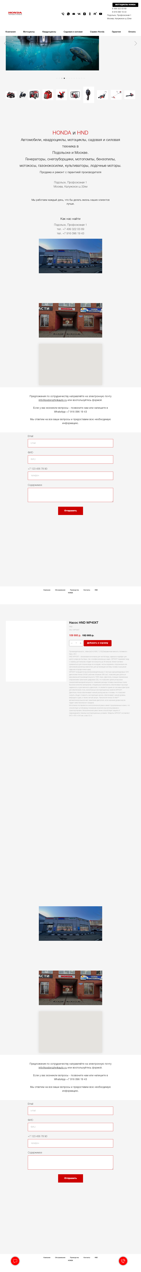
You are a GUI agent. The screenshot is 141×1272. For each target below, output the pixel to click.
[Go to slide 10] (79, 78)
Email (30, 436)
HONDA (62, 133)
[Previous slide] (5, 43)
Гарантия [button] (116, 32)
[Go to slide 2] (59, 78)
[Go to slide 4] (64, 78)
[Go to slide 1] (56, 78)
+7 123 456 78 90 (37, 469)
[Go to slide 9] (76, 78)
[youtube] (100, 14)
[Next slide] (136, 43)
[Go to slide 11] (81, 78)
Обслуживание (60, 590)
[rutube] (95, 14)
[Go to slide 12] (84, 78)
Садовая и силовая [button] (73, 32)
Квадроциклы (49, 32)
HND (82, 133)
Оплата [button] (131, 32)
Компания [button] (11, 32)
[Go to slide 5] (66, 78)
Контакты (87, 590)
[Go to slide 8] (74, 78)
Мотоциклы (29, 32)
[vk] (79, 14)
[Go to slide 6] (69, 78)
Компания (47, 590)
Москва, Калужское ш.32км (119, 19)
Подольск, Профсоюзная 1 (119, 15)
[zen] (84, 14)
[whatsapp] (68, 14)
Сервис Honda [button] (97, 32)
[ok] (90, 14)
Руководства (74, 590)
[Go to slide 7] (71, 78)
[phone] (63, 14)
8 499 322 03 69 (119, 9)
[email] (73, 14)
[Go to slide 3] (61, 78)
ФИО (30, 452)
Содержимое (35, 485)
